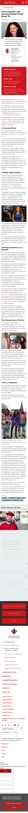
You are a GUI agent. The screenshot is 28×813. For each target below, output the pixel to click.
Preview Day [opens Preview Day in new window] (5, 121)
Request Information (14, 606)
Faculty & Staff (7, 706)
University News (8, 7)
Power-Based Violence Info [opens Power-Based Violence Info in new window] (12, 668)
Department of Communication (12, 500)
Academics (6, 676)
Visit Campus (14, 613)
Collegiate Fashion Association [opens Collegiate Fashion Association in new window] (10, 301)
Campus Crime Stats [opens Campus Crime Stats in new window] (10, 664)
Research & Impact (9, 684)
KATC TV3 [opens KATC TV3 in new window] (12, 186)
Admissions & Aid (9, 672)
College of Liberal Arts (17, 498)
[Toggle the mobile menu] (26, 2)
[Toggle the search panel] (23, 2)
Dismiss (14, 807)
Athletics (5, 688)
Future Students (7, 696)
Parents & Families (8, 709)
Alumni (4, 498)
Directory (4, 747)
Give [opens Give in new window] (2, 757)
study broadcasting (18, 103)
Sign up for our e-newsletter (13, 654)
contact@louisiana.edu (11, 645)
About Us (6, 692)
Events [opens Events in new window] (3, 753)
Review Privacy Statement (14, 803)
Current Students (7, 699)
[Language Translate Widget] (12, 728)
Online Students (7, 703)
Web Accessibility (10, 657)
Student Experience (10, 680)
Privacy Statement (10, 661)
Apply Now (4, 743)
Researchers (6, 715)
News (3, 750)
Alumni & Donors (7, 712)
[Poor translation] (8, 771)
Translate (14, 732)
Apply (14, 620)
